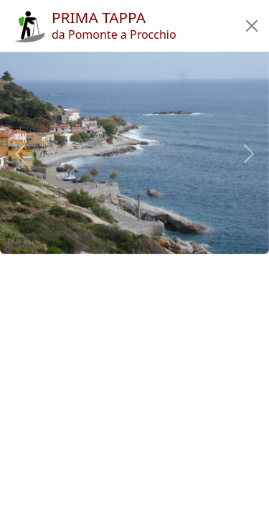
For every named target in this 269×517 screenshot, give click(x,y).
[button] (251, 25)
